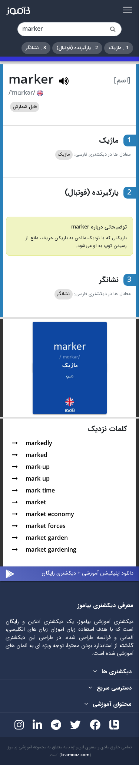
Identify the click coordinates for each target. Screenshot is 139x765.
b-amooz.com (75, 755)
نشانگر (63, 294)
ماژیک (64, 154)
